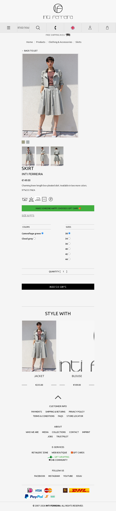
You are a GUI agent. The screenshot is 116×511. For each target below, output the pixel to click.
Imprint (86, 432)
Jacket (39, 375)
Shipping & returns (55, 411)
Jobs (50, 436)
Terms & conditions (44, 416)
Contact (74, 432)
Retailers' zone (40, 452)
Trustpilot (62, 436)
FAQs (60, 416)
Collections (59, 432)
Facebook (39, 476)
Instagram (54, 476)
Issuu (79, 476)
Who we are (32, 432)
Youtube (68, 476)
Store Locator (75, 416)
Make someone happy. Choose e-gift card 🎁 (58, 208)
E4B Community (58, 460)
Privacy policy (77, 411)
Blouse (77, 375)
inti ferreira (58, 11)
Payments (36, 411)
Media (45, 432)
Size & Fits (28, 215)
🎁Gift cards (77, 452)
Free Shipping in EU (55, 35)
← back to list (30, 50)
